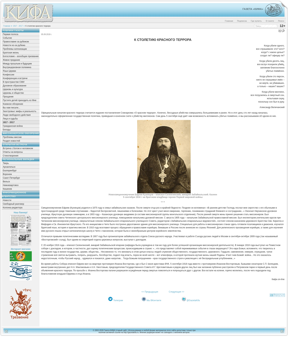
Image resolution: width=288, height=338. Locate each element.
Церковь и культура (13, 89)
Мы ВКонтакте (154, 300)
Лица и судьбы (10, 118)
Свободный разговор (13, 204)
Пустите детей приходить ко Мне (19, 100)
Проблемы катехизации (15, 49)
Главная (229, 21)
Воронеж (7, 174)
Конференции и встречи (15, 78)
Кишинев (7, 189)
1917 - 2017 (18, 26)
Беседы (7, 129)
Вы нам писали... (11, 107)
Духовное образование (14, 85)
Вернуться (279, 295)
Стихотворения (10, 155)
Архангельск (9, 167)
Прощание (8, 96)
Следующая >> (176, 292)
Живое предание (11, 60)
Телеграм (118, 300)
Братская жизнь (11, 52)
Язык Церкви (9, 71)
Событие (7, 38)
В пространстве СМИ (13, 82)
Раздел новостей (11, 141)
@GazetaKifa (193, 300)
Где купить (256, 21)
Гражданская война (13, 126)
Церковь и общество (13, 93)
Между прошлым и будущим (17, 63)
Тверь (6, 163)
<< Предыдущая (149, 292)
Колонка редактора (12, 207)
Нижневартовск (11, 185)
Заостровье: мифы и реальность (19, 111)
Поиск (281, 21)
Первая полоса (10, 34)
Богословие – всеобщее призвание (21, 56)
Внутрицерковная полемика (17, 67)
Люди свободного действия (17, 115)
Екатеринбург (10, 170)
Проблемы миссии (12, 137)
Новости (7, 200)
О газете (270, 21)
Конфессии (8, 74)
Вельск (6, 181)
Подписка (242, 21)
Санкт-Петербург (11, 178)
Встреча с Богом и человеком (18, 148)
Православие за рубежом (16, 41)
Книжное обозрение (13, 104)
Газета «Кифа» (252, 9)
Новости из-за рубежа (14, 45)
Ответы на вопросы (13, 152)
